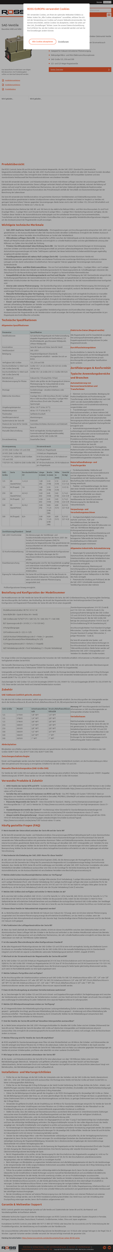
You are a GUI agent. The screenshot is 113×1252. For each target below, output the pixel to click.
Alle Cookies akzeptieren (42, 42)
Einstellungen (63, 42)
